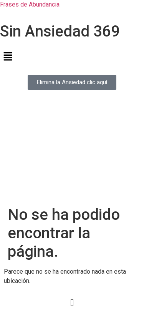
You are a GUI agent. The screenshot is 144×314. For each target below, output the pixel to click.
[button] (72, 56)
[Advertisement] (72, 152)
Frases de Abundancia (30, 4)
